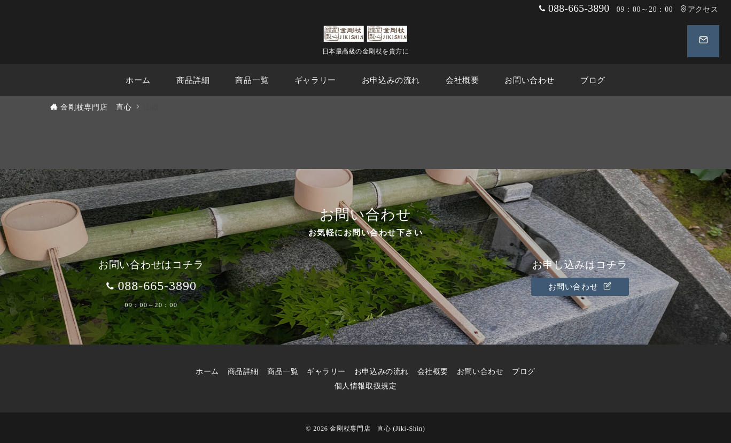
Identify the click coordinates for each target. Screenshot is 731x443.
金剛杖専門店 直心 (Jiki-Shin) (377, 428)
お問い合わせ (580, 286)
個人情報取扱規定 (370, 386)
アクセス (699, 9)
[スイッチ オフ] (702, 41)
